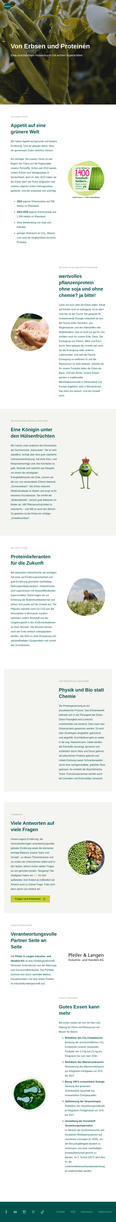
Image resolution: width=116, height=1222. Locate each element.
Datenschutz (105, 1212)
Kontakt (61, 1212)
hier (36, 875)
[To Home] (7, 6)
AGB (72, 1212)
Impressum (87, 1212)
